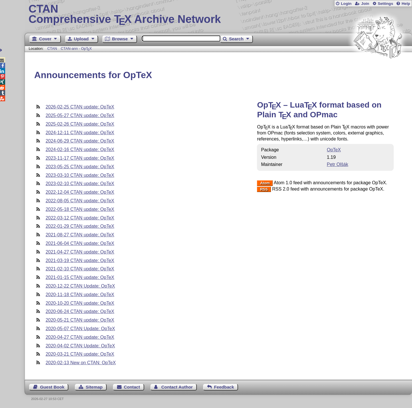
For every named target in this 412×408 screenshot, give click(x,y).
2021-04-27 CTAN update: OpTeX (79, 251)
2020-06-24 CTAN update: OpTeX (79, 311)
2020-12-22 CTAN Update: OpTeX (80, 286)
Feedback (224, 387)
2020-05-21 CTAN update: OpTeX (79, 320)
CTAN (52, 48)
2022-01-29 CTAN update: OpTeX (79, 226)
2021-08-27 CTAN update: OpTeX (79, 234)
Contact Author (177, 387)
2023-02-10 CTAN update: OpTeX (79, 183)
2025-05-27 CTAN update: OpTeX (79, 115)
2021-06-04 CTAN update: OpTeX (79, 243)
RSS (264, 189)
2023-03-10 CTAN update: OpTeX (79, 175)
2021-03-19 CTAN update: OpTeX (79, 260)
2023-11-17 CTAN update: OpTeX (79, 158)
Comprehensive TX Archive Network (218, 14)
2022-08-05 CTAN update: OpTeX (79, 200)
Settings (385, 3)
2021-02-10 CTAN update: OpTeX (79, 268)
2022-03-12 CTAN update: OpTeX (79, 217)
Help (406, 3)
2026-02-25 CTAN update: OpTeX (79, 106)
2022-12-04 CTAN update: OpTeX (79, 192)
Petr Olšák (337, 164)
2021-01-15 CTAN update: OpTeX (79, 277)
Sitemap (94, 387)
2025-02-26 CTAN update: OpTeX (79, 124)
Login (346, 3)
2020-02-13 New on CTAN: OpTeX (80, 362)
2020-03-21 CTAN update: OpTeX (79, 354)
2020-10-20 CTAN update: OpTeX (79, 303)
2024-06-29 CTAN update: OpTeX (79, 140)
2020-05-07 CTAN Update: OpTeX (80, 328)
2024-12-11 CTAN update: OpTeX (79, 132)
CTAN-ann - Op (76, 48)
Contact (132, 387)
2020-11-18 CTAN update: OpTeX (79, 294)
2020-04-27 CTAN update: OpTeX (79, 337)
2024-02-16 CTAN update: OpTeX (79, 149)
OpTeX (334, 149)
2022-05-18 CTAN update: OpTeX (79, 209)
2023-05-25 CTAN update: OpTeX (79, 166)
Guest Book (52, 387)
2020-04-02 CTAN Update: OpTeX (80, 345)
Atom (265, 183)
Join (365, 3)
